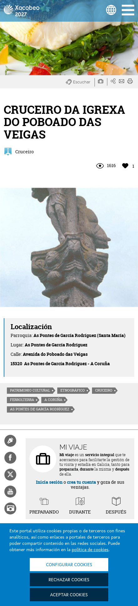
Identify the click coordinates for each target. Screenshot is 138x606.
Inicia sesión (49, 482)
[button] (80, 82)
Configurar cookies (69, 565)
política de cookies (90, 550)
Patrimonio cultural (30, 390)
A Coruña (53, 399)
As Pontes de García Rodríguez (39, 409)
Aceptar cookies (69, 595)
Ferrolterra (22, 399)
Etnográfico (72, 390)
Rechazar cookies (69, 580)
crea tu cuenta (81, 482)
